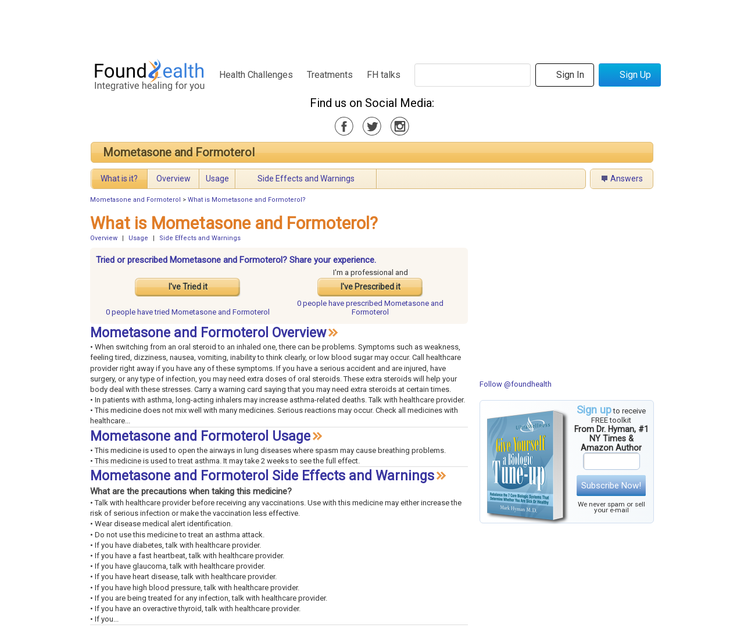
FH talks (383, 74)
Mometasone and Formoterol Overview (208, 333)
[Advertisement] (371, 26)
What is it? (119, 178)
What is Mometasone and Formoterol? (247, 200)
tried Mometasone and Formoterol (188, 312)
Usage (217, 178)
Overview (173, 178)
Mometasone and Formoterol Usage (200, 436)
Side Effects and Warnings (306, 178)
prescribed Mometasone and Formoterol (370, 307)
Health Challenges (256, 74)
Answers (626, 178)
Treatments (330, 74)
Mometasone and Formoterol (179, 152)
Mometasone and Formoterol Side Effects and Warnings (262, 476)
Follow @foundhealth (516, 384)
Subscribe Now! (611, 485)
